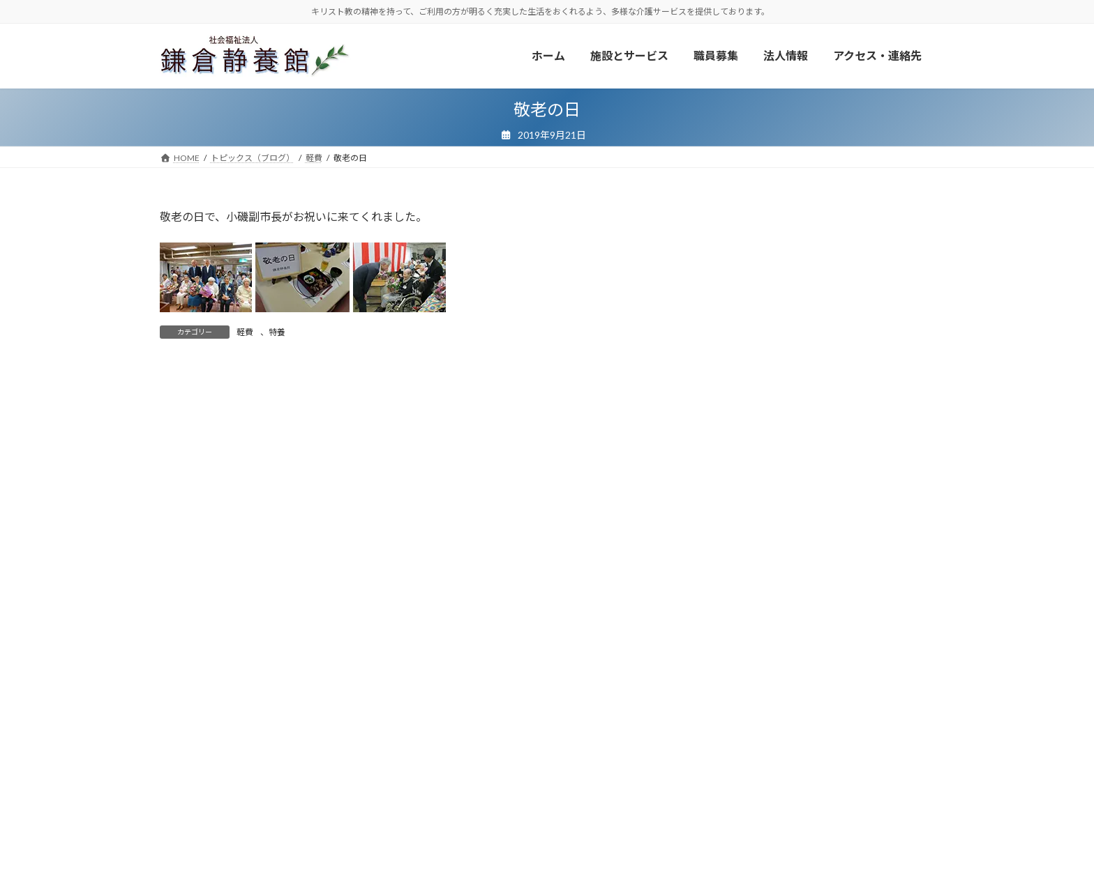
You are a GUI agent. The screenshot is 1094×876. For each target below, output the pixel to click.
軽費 (245, 332)
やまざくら (753, 467)
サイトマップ (608, 815)
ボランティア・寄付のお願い (809, 341)
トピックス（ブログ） (317, 815)
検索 (898, 718)
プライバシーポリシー (513, 815)
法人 (739, 581)
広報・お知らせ (415, 815)
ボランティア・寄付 (210, 815)
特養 (277, 332)
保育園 (743, 524)
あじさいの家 (758, 496)
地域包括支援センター (778, 552)
